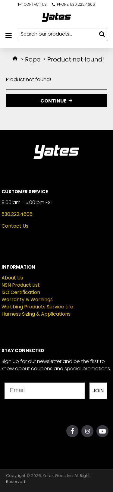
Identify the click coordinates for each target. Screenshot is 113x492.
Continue (53, 100)
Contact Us (15, 225)
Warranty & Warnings (27, 299)
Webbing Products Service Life (37, 306)
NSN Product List (21, 285)
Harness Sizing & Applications (36, 314)
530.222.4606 (17, 214)
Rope (32, 59)
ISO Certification (21, 292)
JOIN (98, 390)
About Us (12, 277)
